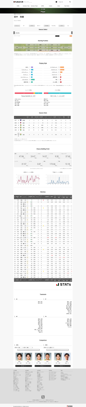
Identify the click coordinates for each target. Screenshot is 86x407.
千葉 (23, 125)
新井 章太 (40, 301)
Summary (50, 370)
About (58, 5)
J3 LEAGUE (38, 370)
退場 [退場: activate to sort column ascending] (68, 117)
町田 (21, 233)
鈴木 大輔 (69, 304)
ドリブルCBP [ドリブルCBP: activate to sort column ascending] (59, 197)
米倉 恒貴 (69, 303)
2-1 (25, 241)
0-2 (25, 210)
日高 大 (40, 332)
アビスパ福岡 (15, 389)
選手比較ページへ (57, 349)
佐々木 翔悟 (68, 305)
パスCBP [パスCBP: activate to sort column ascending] (51, 197)
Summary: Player (34, 5)
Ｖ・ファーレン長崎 (16, 390)
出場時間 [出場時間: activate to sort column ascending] (41, 117)
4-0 (25, 251)
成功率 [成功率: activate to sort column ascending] (54, 117)
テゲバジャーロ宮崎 (28, 390)
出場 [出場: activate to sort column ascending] (27, 117)
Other (61, 370)
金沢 (21, 210)
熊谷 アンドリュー (38, 329)
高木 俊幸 (69, 321)
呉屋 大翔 (69, 319)
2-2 (25, 202)
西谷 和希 (17, 105)
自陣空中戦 (55, 77)
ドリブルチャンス (53, 67)
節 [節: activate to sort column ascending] (14, 197)
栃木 (21, 229)
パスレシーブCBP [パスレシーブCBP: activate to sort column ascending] (63, 197)
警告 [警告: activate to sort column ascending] (64, 117)
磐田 (21, 223)
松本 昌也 (46, 103)
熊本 (21, 217)
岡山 (21, 208)
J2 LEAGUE (27, 370)
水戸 (21, 235)
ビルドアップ (54, 74)
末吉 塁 (40, 326)
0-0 (25, 237)
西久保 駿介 (68, 308)
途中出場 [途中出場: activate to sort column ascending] (36, 117)
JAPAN (42, 5)
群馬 (21, 202)
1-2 (25, 206)
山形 (21, 255)
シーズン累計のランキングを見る (65, 168)
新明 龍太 (69, 324)
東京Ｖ (21, 215)
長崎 (21, 200)
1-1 (25, 208)
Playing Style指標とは (60, 85)
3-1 (25, 249)
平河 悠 (16, 100)
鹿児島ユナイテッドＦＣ (40, 389)
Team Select (66, 5)
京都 (23, 122)
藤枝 (21, 213)
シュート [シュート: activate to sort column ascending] (50, 117)
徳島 (21, 211)
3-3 (25, 253)
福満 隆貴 (40, 328)
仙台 (21, 231)
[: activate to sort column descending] (15, 117)
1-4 (25, 235)
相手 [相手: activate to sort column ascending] (21, 197)
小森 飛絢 (69, 325)
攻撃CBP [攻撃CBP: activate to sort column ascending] (47, 197)
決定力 (27, 67)
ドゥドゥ (69, 326)
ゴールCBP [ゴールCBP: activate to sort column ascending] (71, 197)
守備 (56, 79)
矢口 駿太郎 (68, 306)
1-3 (25, 213)
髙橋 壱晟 (40, 319)
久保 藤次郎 (17, 102)
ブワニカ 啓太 (68, 322)
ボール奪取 (55, 82)
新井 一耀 (69, 301)
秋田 (21, 204)
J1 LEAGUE (15, 370)
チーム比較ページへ (28, 349)
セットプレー (24, 77)
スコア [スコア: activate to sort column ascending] (24, 196)
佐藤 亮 (45, 99)
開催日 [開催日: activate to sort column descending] (17, 197)
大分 (21, 206)
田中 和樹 (69, 320)
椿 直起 (40, 325)
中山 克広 (17, 103)
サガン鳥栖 (27, 388)
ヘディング (25, 72)
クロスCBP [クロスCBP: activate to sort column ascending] (55, 197)
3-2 (25, 257)
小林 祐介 (40, 321)
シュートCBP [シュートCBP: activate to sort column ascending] (67, 197)
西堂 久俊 (40, 330)
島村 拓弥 (46, 100)
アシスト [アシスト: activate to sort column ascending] (59, 117)
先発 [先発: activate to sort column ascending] (32, 117)
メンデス (69, 312)
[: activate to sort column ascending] (17, 117)
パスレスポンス (25, 79)
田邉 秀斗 (69, 309)
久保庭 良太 (68, 313)
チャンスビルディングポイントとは (36, 168)
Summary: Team (26, 5)
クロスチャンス (54, 69)
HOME (18, 5)
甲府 (21, 225)
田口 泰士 (40, 320)
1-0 (25, 200)
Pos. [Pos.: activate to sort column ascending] (34, 197)
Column (50, 5)
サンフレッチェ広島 (16, 388)
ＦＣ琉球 (38, 390)
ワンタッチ (25, 69)
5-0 (25, 269)
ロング (25, 74)
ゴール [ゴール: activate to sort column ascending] (45, 117)
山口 (21, 221)
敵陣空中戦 (26, 82)
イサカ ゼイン (18, 99)
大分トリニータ (27, 389)
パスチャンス (54, 72)
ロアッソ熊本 (39, 388)
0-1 (25, 204)
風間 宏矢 (40, 322)
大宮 (21, 219)
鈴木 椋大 (40, 303)
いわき (21, 237)
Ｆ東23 (23, 120)
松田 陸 (69, 310)
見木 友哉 (40, 324)
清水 (21, 227)
